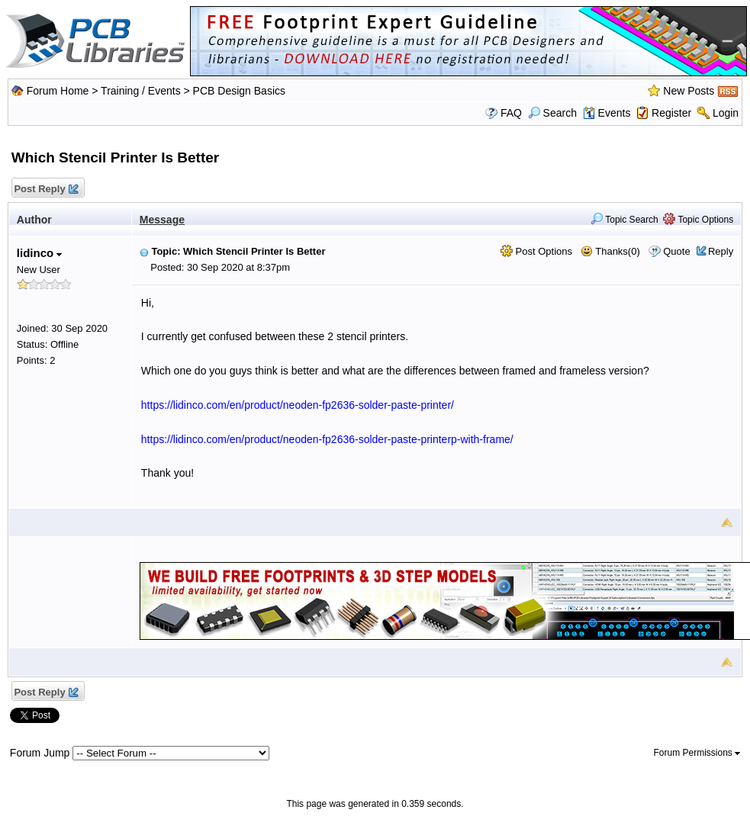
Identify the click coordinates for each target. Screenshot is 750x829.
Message (162, 220)
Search (552, 113)
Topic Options (698, 219)
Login (726, 113)
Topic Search (624, 219)
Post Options (536, 251)
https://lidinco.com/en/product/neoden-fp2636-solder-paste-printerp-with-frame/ (327, 439)
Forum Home (58, 91)
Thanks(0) (610, 251)
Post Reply (45, 189)
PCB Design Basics (239, 91)
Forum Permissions (696, 752)
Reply (720, 251)
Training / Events (141, 91)
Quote (676, 251)
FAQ (511, 113)
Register (671, 113)
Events (607, 113)
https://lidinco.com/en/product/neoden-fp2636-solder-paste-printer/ (297, 405)
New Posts (688, 91)
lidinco (40, 252)
